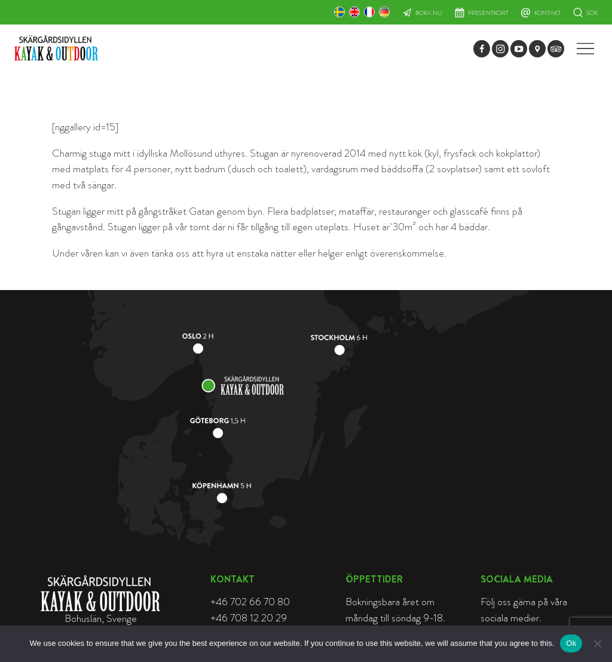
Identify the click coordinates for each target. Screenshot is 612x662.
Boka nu (428, 12)
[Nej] (597, 643)
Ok (571, 643)
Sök (592, 12)
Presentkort (488, 12)
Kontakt (547, 12)
